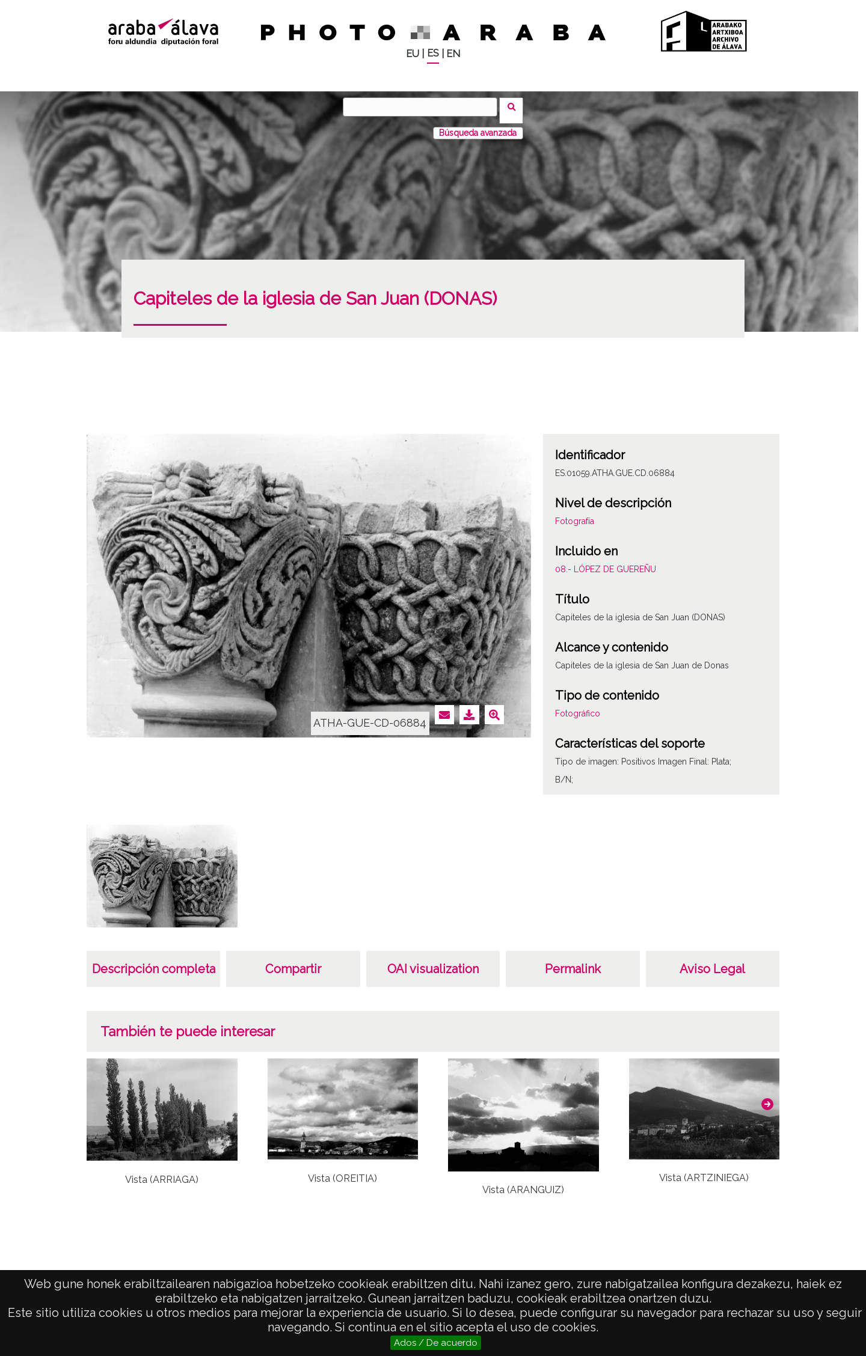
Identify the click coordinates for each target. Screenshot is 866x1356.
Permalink (573, 961)
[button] (767, 1097)
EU (412, 54)
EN (453, 54)
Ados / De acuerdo (436, 1342)
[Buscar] (424, 107)
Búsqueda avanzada (478, 125)
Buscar (515, 106)
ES (433, 53)
